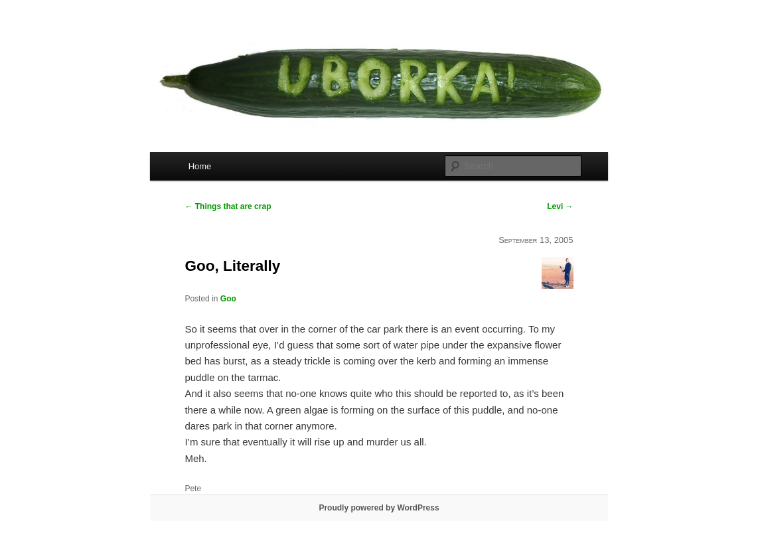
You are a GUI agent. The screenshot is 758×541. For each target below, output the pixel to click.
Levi (560, 206)
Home (200, 166)
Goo (228, 298)
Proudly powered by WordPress (379, 507)
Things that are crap (228, 206)
